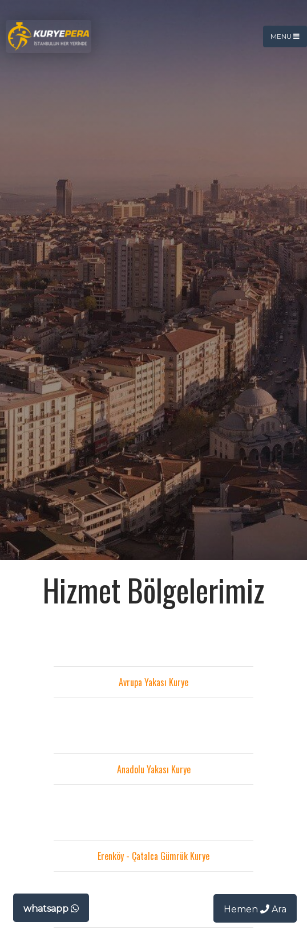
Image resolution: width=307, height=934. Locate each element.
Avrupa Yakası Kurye (153, 682)
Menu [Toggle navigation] (285, 36)
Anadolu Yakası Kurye (154, 769)
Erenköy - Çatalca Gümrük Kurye (153, 856)
